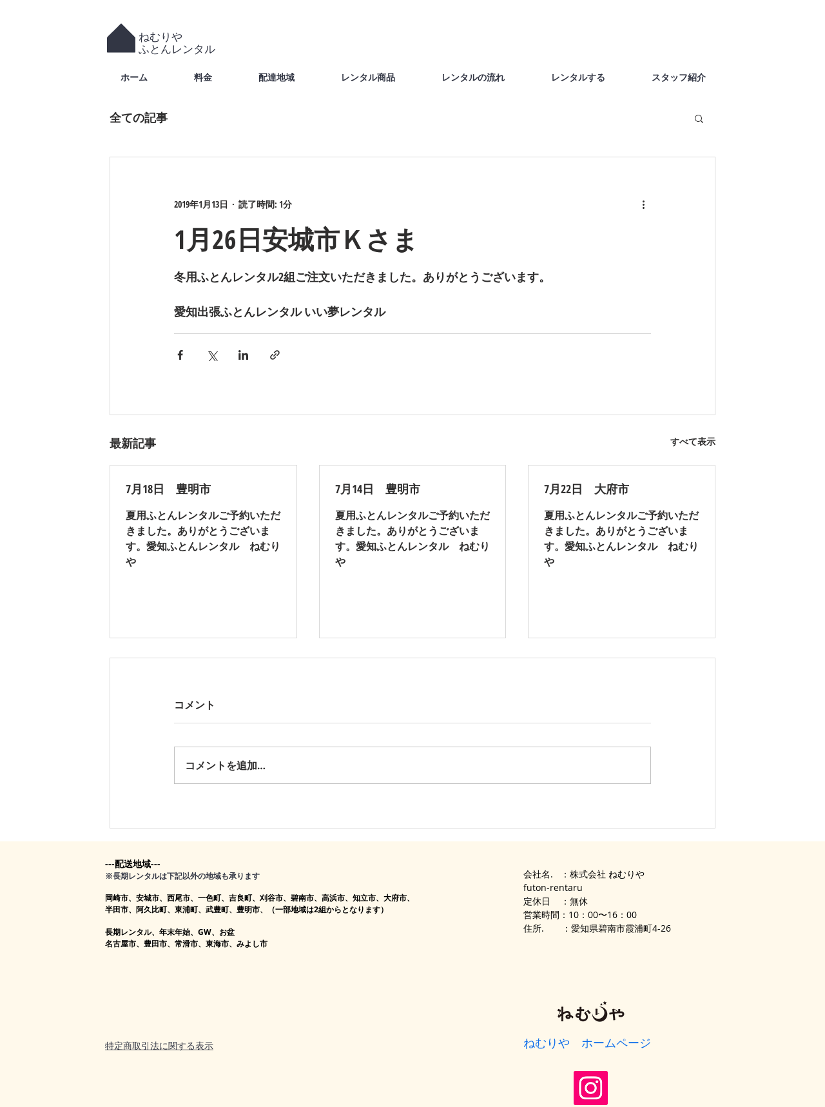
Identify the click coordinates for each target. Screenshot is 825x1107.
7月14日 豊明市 (377, 488)
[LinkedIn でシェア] (243, 355)
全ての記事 (139, 117)
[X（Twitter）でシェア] (212, 355)
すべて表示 (692, 441)
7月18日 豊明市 (168, 488)
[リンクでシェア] (275, 355)
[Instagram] (591, 1088)
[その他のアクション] (643, 203)
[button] (699, 118)
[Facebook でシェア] (180, 355)
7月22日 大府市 (586, 488)
